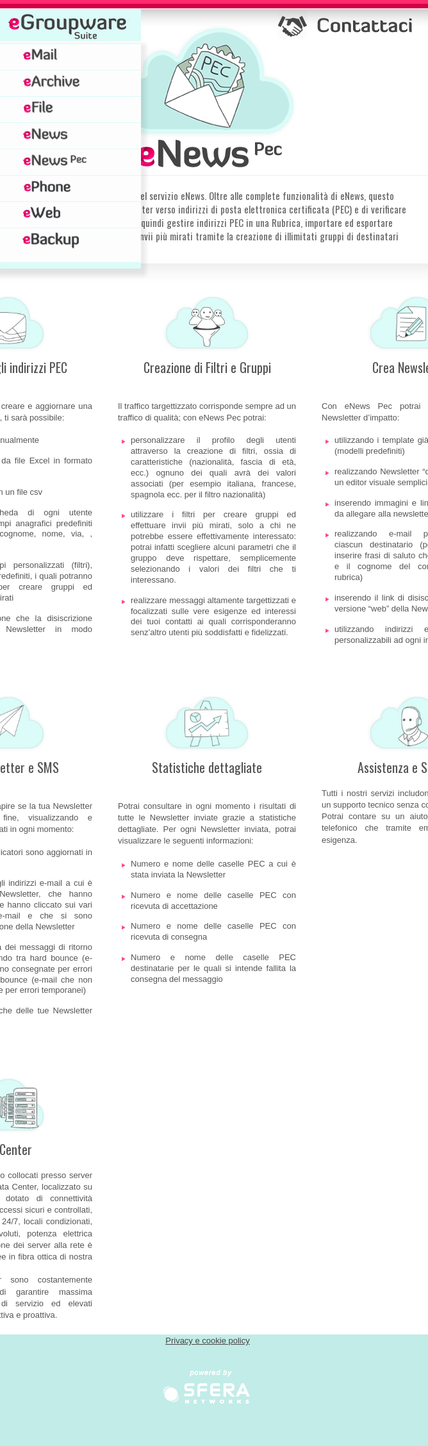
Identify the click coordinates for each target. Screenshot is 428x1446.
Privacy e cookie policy (207, 1340)
